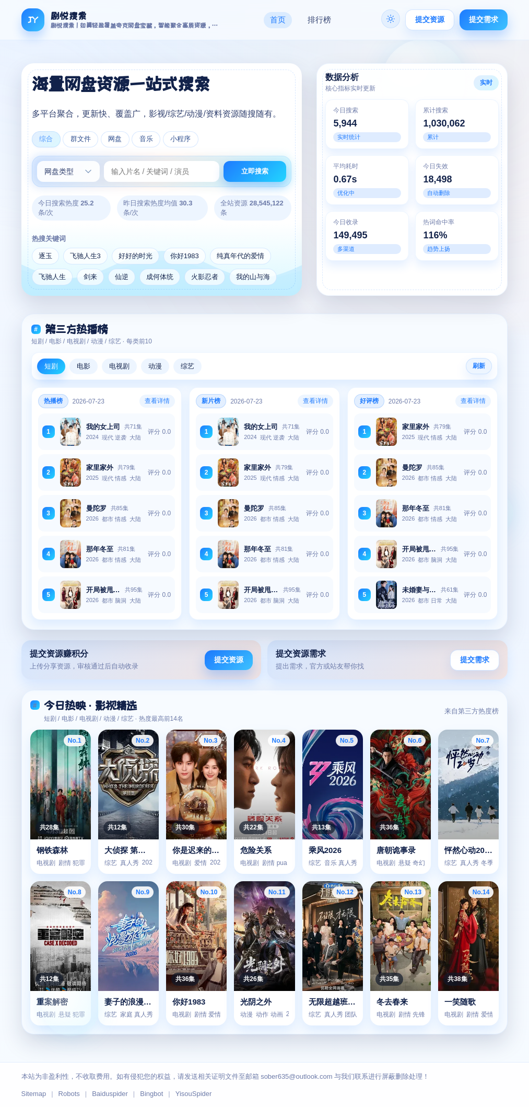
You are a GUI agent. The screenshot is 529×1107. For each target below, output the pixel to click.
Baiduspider (110, 1094)
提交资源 (429, 19)
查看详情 (157, 401)
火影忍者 (204, 277)
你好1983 (184, 256)
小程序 (182, 139)
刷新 (479, 366)
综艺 (187, 367)
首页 (278, 19)
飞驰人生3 (85, 256)
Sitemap (33, 1094)
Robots (69, 1094)
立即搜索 (254, 172)
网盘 (116, 139)
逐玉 (45, 256)
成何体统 (159, 277)
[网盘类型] (68, 172)
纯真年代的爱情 (240, 256)
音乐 (148, 139)
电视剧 (119, 367)
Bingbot (151, 1094)
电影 (83, 367)
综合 (46, 139)
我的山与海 (253, 277)
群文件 (81, 139)
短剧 (51, 367)
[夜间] (390, 18)
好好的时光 (135, 256)
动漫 (155, 367)
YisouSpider (193, 1094)
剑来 (90, 277)
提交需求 (483, 19)
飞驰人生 (52, 277)
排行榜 (319, 19)
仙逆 (121, 277)
